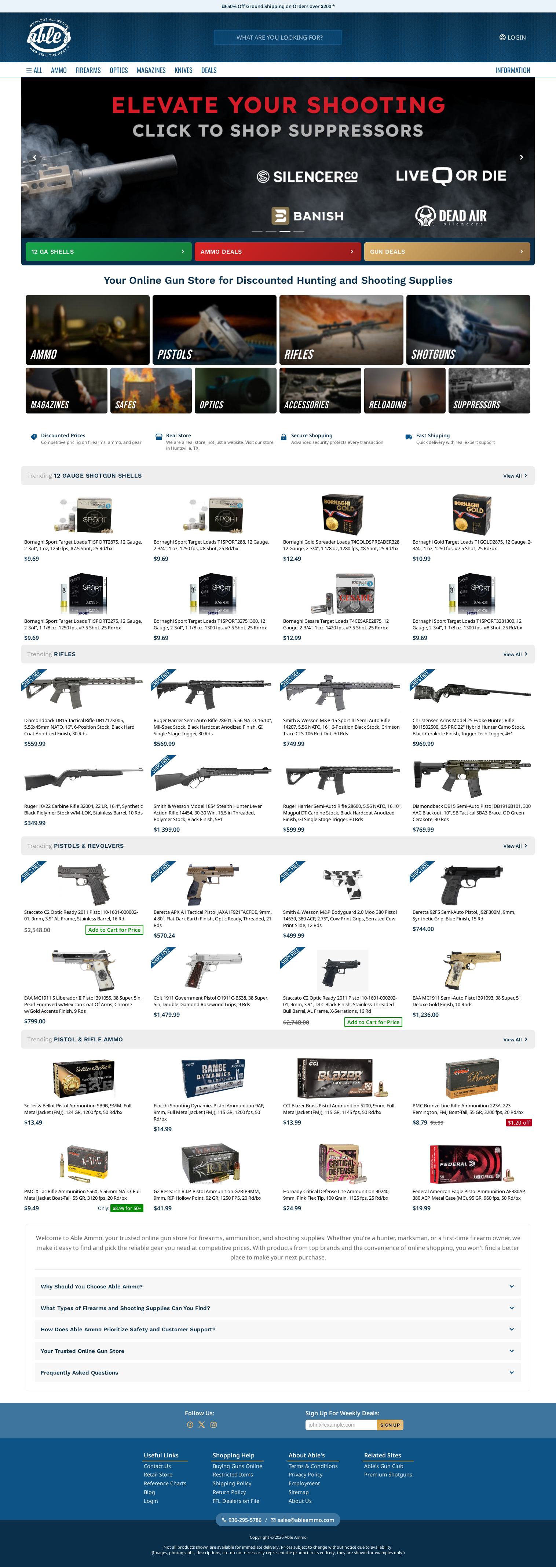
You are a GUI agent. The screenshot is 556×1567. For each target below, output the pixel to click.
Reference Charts (165, 1483)
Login (151, 1500)
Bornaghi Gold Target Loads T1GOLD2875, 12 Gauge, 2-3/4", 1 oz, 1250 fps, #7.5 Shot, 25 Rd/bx (472, 545)
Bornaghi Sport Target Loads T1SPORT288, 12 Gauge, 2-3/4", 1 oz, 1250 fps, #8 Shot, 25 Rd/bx (211, 545)
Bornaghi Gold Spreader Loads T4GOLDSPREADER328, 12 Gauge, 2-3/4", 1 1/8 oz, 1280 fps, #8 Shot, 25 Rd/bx (341, 545)
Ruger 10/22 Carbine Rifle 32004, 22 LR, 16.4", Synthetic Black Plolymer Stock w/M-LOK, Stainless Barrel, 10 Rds (83, 809)
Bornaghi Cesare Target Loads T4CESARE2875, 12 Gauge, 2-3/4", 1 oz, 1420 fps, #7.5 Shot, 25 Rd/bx (336, 624)
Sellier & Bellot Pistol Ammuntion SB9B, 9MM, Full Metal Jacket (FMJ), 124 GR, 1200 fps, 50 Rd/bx (77, 1108)
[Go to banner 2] (271, 231)
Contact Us (157, 1466)
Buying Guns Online (237, 1466)
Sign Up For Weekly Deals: (342, 1413)
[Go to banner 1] (257, 231)
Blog (149, 1492)
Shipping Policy (232, 1483)
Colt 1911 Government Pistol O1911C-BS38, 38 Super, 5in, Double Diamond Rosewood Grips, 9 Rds (211, 1001)
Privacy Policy (305, 1474)
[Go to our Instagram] (213, 1424)
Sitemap (299, 1492)
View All (516, 475)
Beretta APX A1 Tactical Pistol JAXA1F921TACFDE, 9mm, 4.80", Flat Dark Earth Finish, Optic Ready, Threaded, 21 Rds (213, 918)
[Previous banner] (34, 157)
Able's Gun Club (383, 1466)
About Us (300, 1500)
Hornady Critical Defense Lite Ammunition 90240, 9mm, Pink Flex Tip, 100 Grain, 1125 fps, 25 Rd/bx (336, 1194)
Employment (304, 1483)
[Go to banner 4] (298, 231)
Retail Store (158, 1474)
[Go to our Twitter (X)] (202, 1424)
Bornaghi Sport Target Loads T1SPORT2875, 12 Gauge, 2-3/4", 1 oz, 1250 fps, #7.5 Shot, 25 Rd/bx (83, 545)
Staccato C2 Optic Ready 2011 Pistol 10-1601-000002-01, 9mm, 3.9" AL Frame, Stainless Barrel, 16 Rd (81, 915)
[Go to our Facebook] (190, 1424)
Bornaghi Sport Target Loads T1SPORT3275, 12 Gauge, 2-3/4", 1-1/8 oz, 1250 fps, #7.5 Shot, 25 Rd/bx (83, 624)
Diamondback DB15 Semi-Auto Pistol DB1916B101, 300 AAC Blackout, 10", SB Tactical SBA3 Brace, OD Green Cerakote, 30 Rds (472, 813)
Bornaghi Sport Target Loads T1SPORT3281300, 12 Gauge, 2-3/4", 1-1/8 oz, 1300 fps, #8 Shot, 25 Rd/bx (467, 624)
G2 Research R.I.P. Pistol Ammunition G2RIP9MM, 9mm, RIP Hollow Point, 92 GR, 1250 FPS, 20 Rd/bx (207, 1194)
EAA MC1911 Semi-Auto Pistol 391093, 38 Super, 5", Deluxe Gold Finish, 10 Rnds (467, 1001)
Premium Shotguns (388, 1474)
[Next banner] (521, 157)
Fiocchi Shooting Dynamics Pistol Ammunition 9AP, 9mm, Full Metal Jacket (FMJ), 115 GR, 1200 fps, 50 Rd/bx (209, 1112)
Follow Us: (199, 1413)
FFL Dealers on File (236, 1500)
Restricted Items (233, 1474)
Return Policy (229, 1492)
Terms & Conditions (313, 1466)
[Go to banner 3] (284, 231)
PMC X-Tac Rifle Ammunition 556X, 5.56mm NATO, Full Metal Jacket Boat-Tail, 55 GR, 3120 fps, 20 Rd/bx (82, 1194)
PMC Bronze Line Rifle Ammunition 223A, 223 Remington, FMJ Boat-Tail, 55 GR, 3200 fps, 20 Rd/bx (468, 1108)
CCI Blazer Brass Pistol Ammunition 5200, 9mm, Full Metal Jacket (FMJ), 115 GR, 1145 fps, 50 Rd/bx (338, 1108)
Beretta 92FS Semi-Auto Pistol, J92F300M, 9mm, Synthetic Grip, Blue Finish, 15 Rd (464, 915)
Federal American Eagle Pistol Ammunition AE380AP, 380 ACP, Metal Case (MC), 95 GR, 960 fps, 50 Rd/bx (469, 1194)
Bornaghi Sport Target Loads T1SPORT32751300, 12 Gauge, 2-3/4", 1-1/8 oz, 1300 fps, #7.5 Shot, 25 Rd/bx (210, 624)
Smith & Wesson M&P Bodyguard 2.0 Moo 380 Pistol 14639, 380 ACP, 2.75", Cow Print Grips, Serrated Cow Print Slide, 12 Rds (340, 918)
